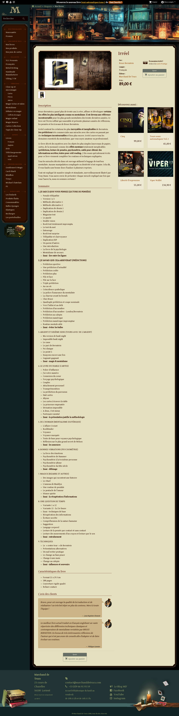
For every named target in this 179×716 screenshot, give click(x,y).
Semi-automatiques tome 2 (93, 2)
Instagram (117, 698)
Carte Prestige (161, 64)
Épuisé (154, 71)
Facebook (117, 690)
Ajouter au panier (155, 74)
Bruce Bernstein (126, 63)
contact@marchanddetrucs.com (83, 680)
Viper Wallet (156, 180)
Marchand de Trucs (127, 76)
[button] (168, 2)
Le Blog (119, 686)
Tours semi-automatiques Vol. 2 (159, 137)
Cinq (122, 136)
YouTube (117, 694)
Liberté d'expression (130, 180)
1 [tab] (76, 87)
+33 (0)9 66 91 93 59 (79, 692)
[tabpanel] (75, 70)
